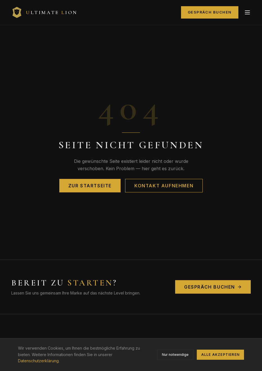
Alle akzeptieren (220, 354)
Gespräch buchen (210, 12)
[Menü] (247, 12)
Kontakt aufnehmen (163, 185)
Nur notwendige (175, 354)
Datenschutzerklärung (38, 360)
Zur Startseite (90, 185)
